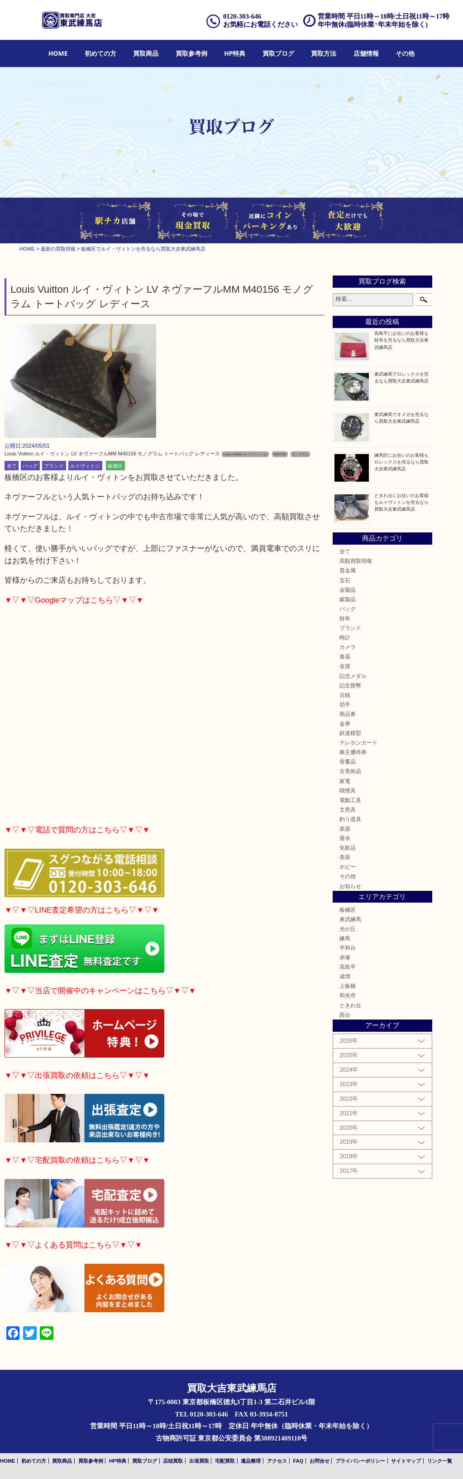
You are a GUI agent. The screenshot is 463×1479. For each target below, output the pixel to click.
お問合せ (319, 1461)
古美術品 (350, 771)
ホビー (347, 867)
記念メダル (353, 676)
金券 (344, 723)
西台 (344, 1015)
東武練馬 (350, 919)
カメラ (347, 647)
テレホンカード (358, 742)
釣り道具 (350, 819)
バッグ (30, 465)
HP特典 (234, 53)
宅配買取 (225, 1461)
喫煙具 (347, 790)
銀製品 (347, 599)
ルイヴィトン (85, 465)
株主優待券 (353, 752)
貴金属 (347, 570)
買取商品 (145, 53)
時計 (344, 637)
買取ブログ (278, 53)
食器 (344, 656)
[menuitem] (58, 53)
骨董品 (347, 761)
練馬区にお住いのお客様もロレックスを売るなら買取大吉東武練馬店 (401, 462)
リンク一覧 (439, 1461)
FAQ (298, 1461)
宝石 (344, 580)
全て (12, 465)
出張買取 (199, 1461)
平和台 (347, 948)
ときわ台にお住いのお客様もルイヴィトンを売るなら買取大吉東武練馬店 (401, 502)
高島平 (347, 967)
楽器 (344, 828)
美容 (344, 857)
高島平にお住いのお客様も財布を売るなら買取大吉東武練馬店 (401, 340)
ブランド (54, 465)
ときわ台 (350, 1005)
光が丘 (347, 929)
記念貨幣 (350, 685)
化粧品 (347, 848)
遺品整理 (251, 1461)
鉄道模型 (350, 733)
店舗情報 (366, 53)
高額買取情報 (355, 561)
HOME (58, 53)
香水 (344, 838)
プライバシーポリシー (360, 1461)
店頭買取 (173, 1461)
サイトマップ (406, 1461)
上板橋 (347, 986)
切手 (344, 704)
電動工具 (350, 800)
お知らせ (350, 886)
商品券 (347, 714)
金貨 (344, 666)
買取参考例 (191, 53)
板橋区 (115, 465)
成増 (344, 976)
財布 (344, 618)
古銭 (344, 695)
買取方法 (323, 53)
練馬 (344, 938)
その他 (405, 53)
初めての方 (100, 53)
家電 (344, 781)
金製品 (347, 590)
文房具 (347, 809)
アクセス (277, 1461)
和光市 (347, 995)
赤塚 (344, 957)
